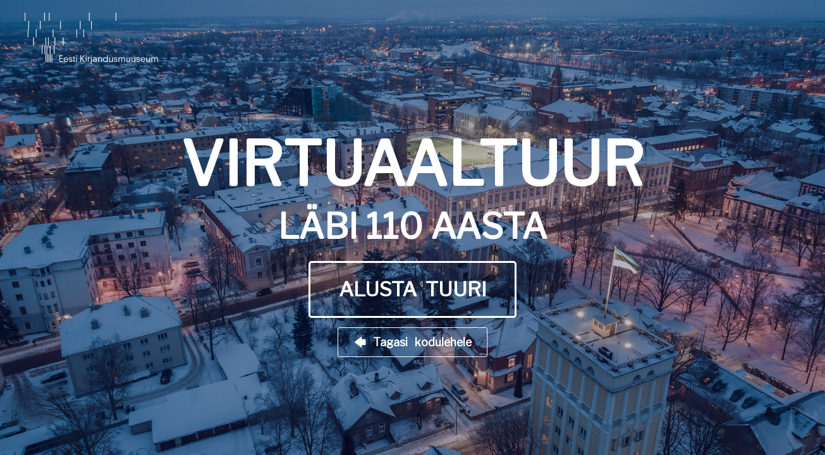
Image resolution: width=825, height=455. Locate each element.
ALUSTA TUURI (413, 289)
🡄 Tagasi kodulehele (413, 342)
